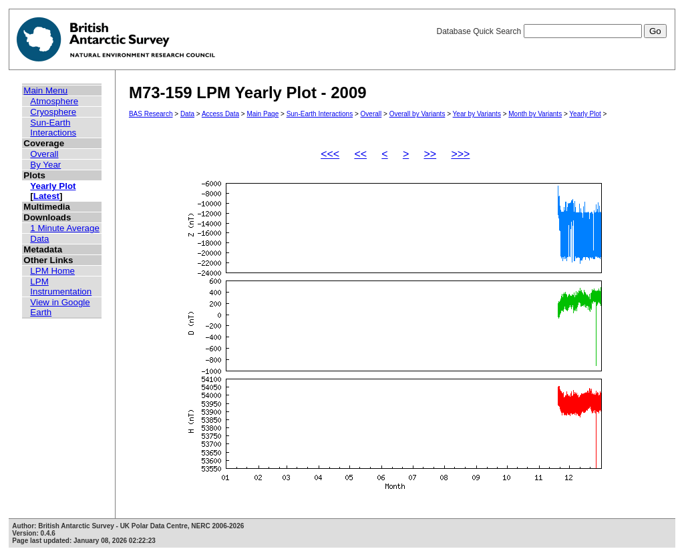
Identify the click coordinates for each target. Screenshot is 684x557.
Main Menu (45, 90)
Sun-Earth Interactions (53, 128)
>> (429, 154)
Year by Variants (477, 114)
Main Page (262, 114)
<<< (330, 154)
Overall (44, 154)
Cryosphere (53, 112)
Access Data (220, 114)
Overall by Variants (417, 114)
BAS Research (151, 114)
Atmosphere (54, 101)
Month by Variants (535, 114)
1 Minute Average (65, 228)
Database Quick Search (551, 31)
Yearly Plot (52, 186)
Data (39, 239)
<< (360, 154)
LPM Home (52, 271)
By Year (45, 165)
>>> (460, 154)
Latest (46, 196)
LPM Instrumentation (61, 286)
